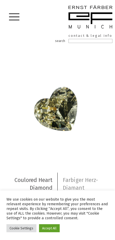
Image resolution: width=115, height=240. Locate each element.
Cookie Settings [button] (21, 228)
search (60, 41)
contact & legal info (90, 36)
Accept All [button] (49, 228)
